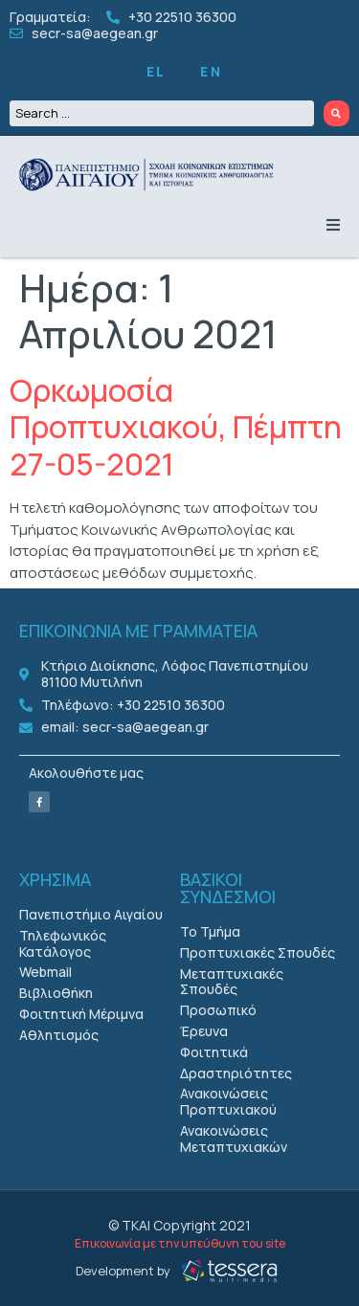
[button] (333, 225)
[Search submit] (337, 113)
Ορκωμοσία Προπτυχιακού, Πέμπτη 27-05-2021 (176, 427)
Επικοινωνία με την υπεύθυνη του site (180, 1243)
